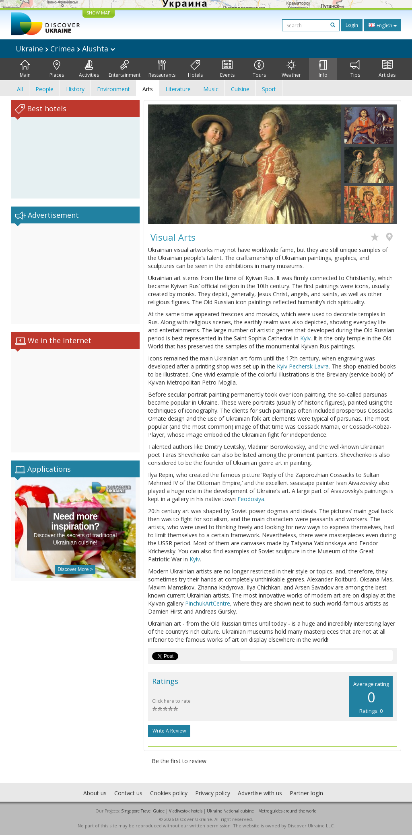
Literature (178, 89)
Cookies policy (168, 793)
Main (25, 69)
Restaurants (161, 69)
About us (95, 793)
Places (56, 69)
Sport (269, 89)
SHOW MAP (99, 13)
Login (352, 25)
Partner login (306, 793)
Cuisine (240, 89)
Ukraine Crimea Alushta (65, 48)
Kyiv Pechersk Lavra (303, 366)
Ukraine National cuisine (230, 811)
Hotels (195, 69)
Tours (259, 69)
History (75, 89)
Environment (113, 89)
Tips (355, 69)
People (44, 89)
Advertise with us (260, 793)
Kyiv (305, 338)
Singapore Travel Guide (143, 811)
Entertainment (124, 69)
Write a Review (169, 730)
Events (227, 69)
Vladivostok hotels (185, 811)
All (20, 89)
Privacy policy (212, 793)
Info (323, 69)
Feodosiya (250, 499)
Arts (147, 89)
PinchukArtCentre (207, 603)
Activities (89, 69)
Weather (291, 69)
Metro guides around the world (287, 811)
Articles (387, 69)
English (383, 25)
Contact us (128, 793)
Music (210, 89)
